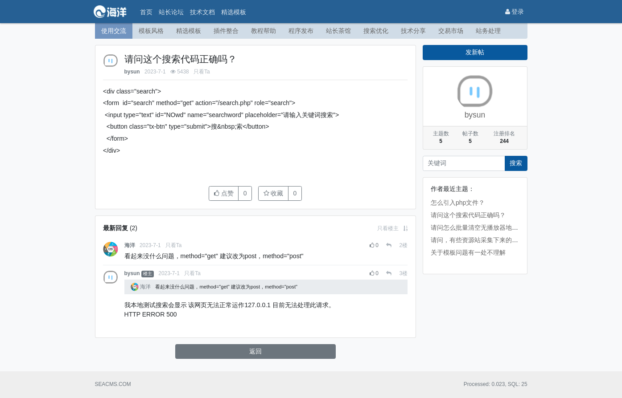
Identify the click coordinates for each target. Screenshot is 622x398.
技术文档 (202, 12)
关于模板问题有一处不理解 (468, 252)
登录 (514, 11)
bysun (132, 72)
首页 (146, 12)
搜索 (516, 163)
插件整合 (226, 30)
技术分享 (413, 30)
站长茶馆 (338, 30)
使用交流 (113, 30)
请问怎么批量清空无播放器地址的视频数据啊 (493, 227)
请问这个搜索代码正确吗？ (468, 215)
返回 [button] (255, 351)
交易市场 (450, 30)
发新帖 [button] (474, 52)
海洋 (129, 245)
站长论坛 (171, 12)
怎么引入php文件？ (458, 202)
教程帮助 (263, 30)
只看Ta (202, 72)
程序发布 (300, 30)
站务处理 (488, 30)
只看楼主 (388, 228)
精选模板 (233, 12)
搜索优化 (375, 30)
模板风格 (151, 30)
